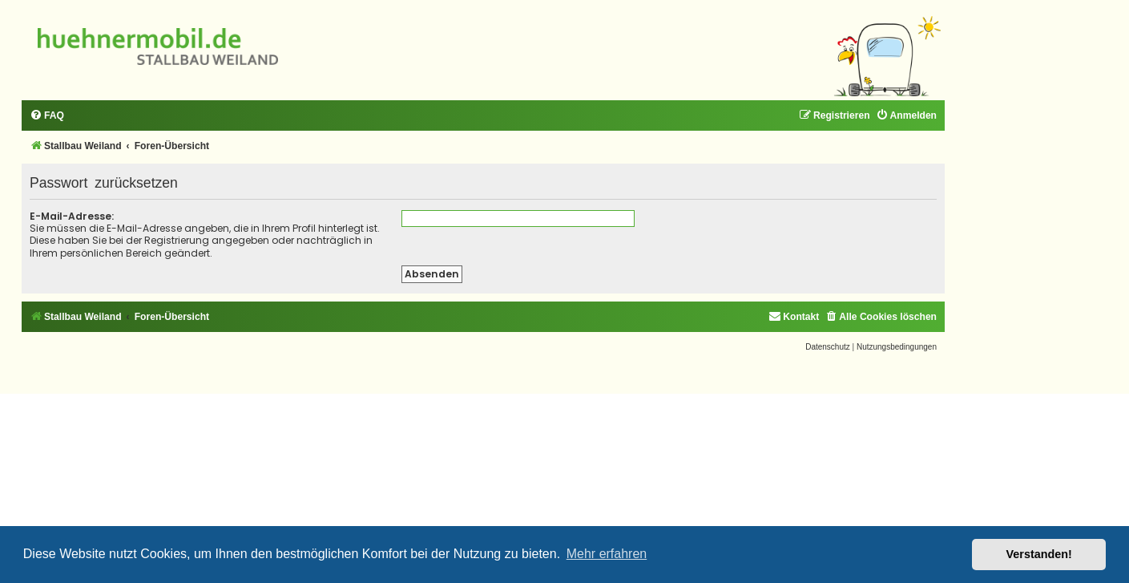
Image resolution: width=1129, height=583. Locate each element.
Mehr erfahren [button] (607, 554)
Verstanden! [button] (1039, 554)
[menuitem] (47, 116)
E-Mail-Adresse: (72, 216)
